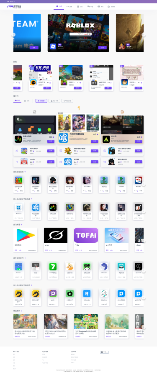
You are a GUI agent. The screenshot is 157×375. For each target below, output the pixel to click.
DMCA (73, 363)
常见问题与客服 (45, 363)
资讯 (14, 366)
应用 (14, 357)
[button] (13, 34)
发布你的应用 (44, 357)
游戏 (14, 360)
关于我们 (43, 354)
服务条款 (73, 354)
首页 (14, 354)
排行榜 (14, 369)
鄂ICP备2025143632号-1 (88, 371)
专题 (14, 363)
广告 (43, 360)
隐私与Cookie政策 (74, 357)
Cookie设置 (73, 360)
